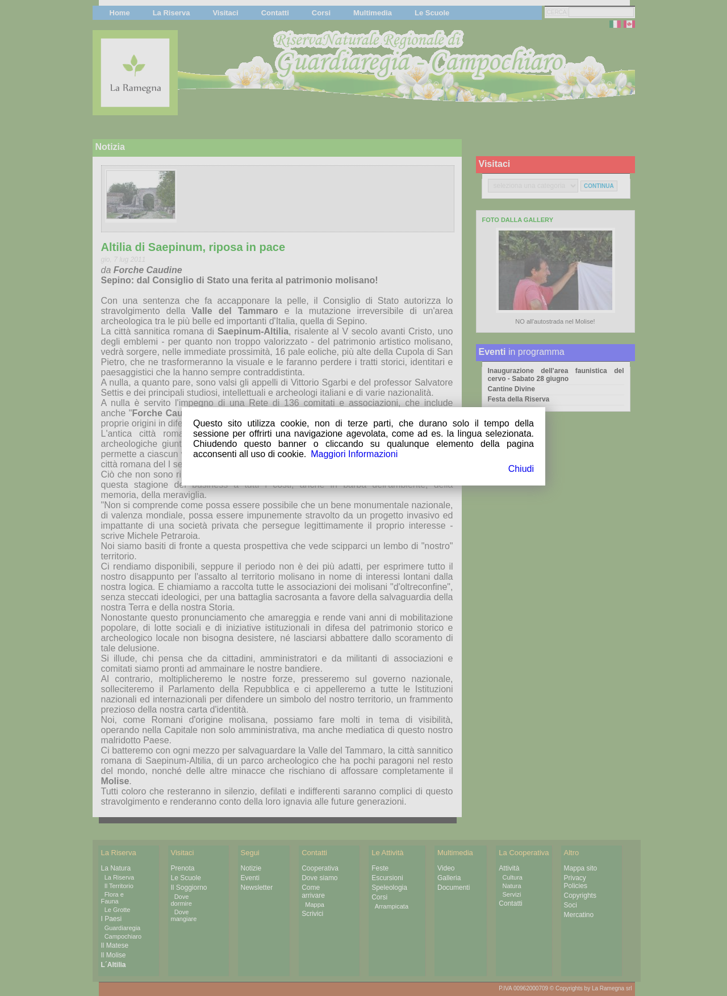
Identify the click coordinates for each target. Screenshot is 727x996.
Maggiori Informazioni (354, 454)
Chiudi (521, 469)
